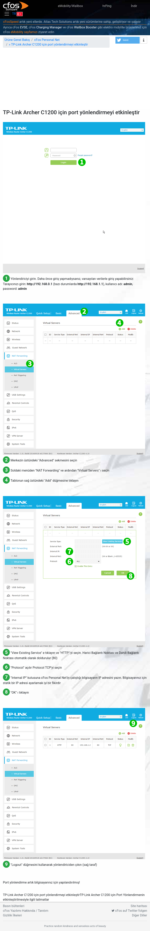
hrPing (106, 6)
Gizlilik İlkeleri (12, 915)
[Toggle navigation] (7, 13)
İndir (134, 6)
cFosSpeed (11, 22)
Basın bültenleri (13, 906)
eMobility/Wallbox (70, 6)
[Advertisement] (75, 80)
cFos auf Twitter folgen (129, 911)
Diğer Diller (139, 915)
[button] (127, 40)
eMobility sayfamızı (24, 32)
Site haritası (139, 906)
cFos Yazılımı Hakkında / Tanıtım (25, 911)
